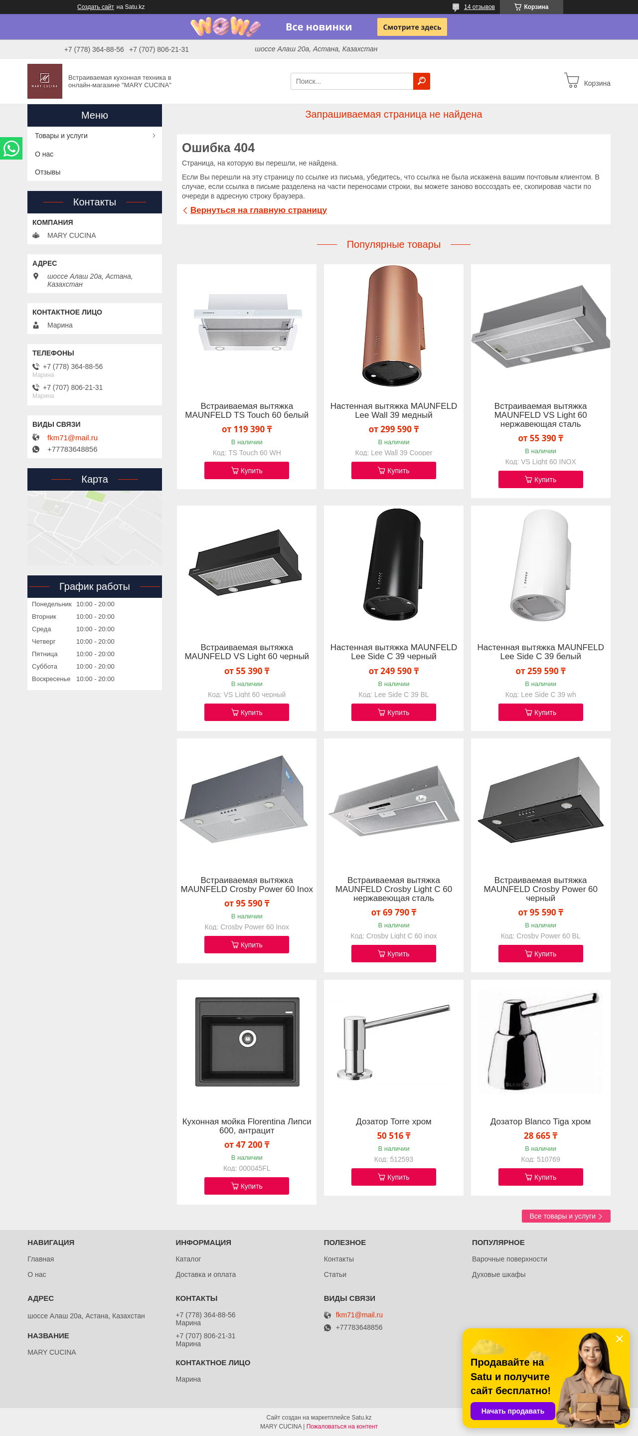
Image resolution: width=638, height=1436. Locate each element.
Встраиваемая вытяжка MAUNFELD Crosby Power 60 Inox (247, 885)
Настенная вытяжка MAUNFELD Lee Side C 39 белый (540, 652)
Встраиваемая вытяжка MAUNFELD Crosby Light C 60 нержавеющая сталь (393, 889)
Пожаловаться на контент (342, 1426)
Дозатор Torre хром (394, 1121)
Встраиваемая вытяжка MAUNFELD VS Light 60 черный (246, 652)
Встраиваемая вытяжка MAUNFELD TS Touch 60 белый (247, 411)
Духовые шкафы (499, 1274)
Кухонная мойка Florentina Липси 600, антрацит (247, 1126)
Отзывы (47, 172)
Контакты (339, 1259)
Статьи (335, 1274)
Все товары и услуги (562, 1216)
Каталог (188, 1259)
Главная (40, 1259)
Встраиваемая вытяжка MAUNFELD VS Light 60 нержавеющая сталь (540, 415)
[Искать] (421, 81)
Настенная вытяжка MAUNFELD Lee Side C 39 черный (394, 652)
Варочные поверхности (509, 1259)
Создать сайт (95, 6)
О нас (44, 154)
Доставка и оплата (205, 1274)
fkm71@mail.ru (72, 438)
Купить (252, 471)
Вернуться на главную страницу (258, 210)
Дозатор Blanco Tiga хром (540, 1121)
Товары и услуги (61, 136)
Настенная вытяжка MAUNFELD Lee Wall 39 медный (394, 411)
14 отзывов (479, 6)
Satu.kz (361, 1417)
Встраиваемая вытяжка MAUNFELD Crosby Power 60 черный (540, 889)
